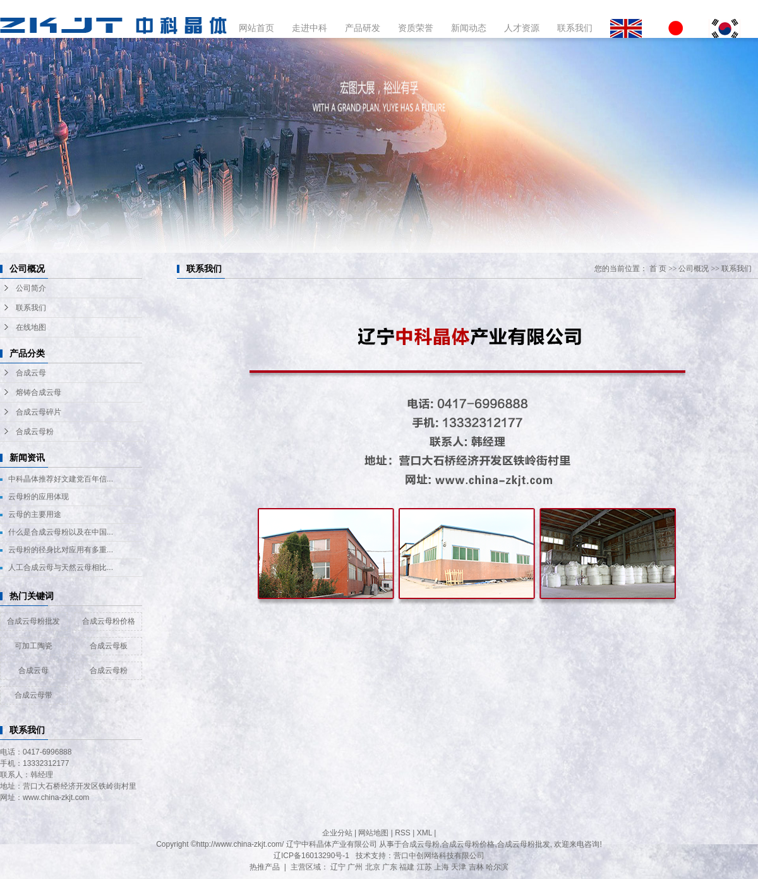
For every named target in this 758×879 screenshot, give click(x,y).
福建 (406, 867)
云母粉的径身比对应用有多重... (60, 549)
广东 (389, 867)
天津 (458, 867)
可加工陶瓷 (33, 645)
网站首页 (256, 28)
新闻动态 (468, 28)
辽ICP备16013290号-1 (311, 855)
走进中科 (309, 28)
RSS (403, 832)
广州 (355, 867)
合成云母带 (33, 695)
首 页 (657, 268)
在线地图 (31, 327)
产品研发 (362, 28)
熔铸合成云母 (38, 392)
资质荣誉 (415, 28)
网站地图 (373, 832)
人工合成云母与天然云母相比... (60, 567)
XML (424, 832)
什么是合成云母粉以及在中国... (60, 532)
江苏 (424, 867)
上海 (441, 867)
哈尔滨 (497, 867)
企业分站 (337, 832)
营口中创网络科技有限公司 (439, 855)
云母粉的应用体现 (38, 496)
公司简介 (31, 288)
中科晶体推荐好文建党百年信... (60, 479)
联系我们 (575, 28)
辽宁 (338, 867)
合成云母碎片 (38, 412)
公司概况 (693, 268)
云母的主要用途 (34, 514)
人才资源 (521, 28)
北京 (372, 867)
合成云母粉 (35, 431)
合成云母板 (109, 645)
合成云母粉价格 (108, 621)
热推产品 (265, 867)
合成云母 (31, 372)
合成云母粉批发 (33, 621)
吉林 (476, 867)
